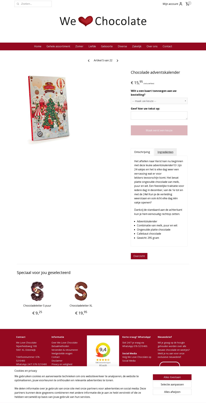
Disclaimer (57, 360)
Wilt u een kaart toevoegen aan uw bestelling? (154, 92)
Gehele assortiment (58, 46)
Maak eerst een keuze (159, 130)
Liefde (92, 46)
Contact (167, 46)
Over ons (152, 46)
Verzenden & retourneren (65, 349)
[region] (81, 388)
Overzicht (139, 256)
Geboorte (107, 46)
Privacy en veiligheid (62, 364)
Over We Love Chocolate (65, 342)
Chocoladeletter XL (81, 305)
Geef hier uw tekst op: (145, 108)
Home (37, 46)
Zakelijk (136, 46)
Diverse (122, 46)
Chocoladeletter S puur (37, 305)
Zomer (79, 46)
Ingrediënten (165, 152)
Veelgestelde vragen (62, 353)
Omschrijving (142, 152)
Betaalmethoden (60, 346)
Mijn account (173, 4)
